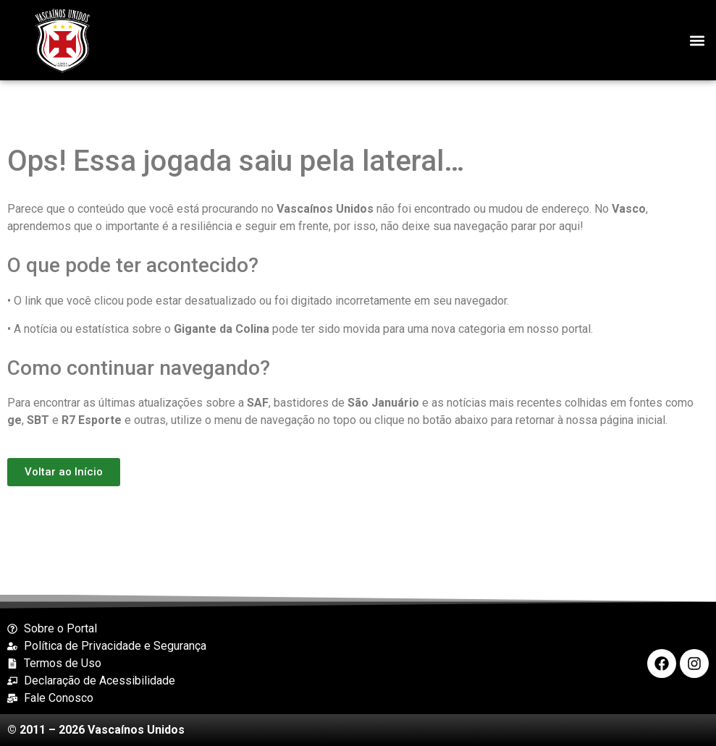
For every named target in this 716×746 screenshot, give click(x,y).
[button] (697, 40)
